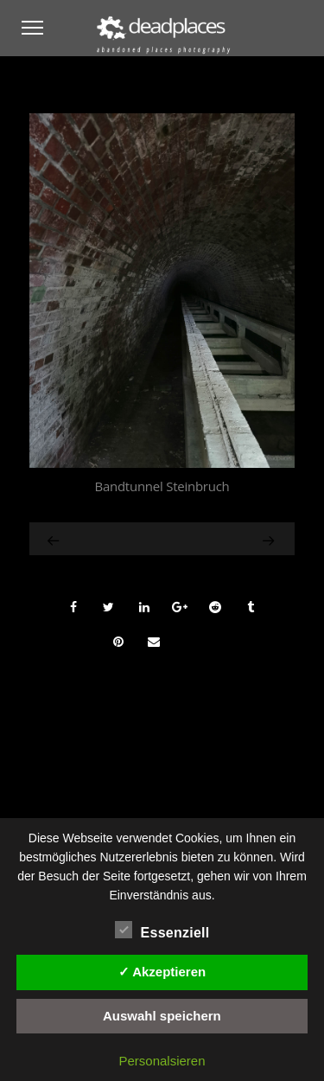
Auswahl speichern (162, 1015)
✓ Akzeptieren (162, 971)
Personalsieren (161, 1060)
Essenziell (162, 930)
